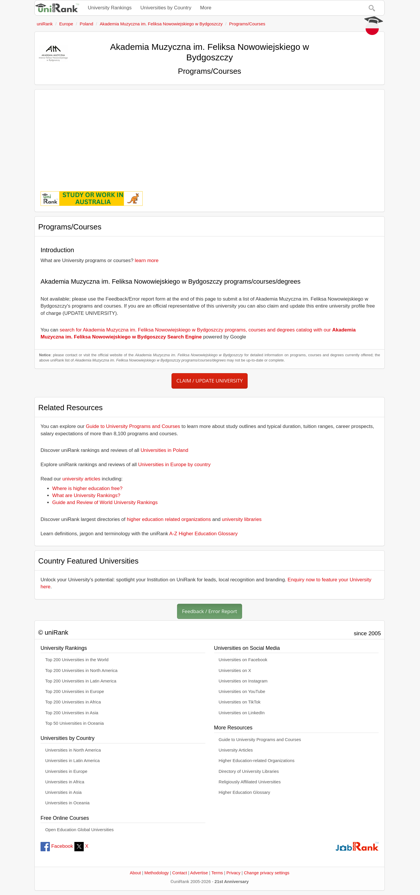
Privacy (233, 873)
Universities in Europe (66, 771)
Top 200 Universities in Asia (71, 712)
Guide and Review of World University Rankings (105, 502)
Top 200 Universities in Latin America (80, 681)
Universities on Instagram (243, 681)
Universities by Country (165, 7)
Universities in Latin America (72, 760)
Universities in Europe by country (174, 464)
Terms (217, 873)
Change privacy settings (266, 873)
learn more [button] (146, 260)
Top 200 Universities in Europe (74, 691)
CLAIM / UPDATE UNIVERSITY (209, 380)
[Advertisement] (210, 136)
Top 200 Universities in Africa (73, 702)
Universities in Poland (164, 450)
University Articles (236, 750)
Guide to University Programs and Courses (133, 426)
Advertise (199, 873)
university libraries (242, 519)
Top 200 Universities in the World (76, 659)
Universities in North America (73, 750)
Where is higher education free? (87, 488)
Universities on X (235, 670)
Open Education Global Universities (79, 829)
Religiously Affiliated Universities (250, 782)
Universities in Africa (64, 782)
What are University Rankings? (86, 495)
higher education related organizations (169, 519)
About (135, 873)
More (205, 7)
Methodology (156, 873)
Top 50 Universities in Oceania (74, 723)
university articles (81, 479)
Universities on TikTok (240, 702)
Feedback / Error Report (209, 611)
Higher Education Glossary (244, 792)
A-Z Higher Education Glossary (203, 533)
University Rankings (110, 7)
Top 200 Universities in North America (81, 670)
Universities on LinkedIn (242, 712)
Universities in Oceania (67, 803)
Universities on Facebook (243, 659)
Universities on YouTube (242, 691)
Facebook (57, 846)
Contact (179, 873)
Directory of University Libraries (249, 771)
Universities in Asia (63, 792)
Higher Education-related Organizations (257, 760)
